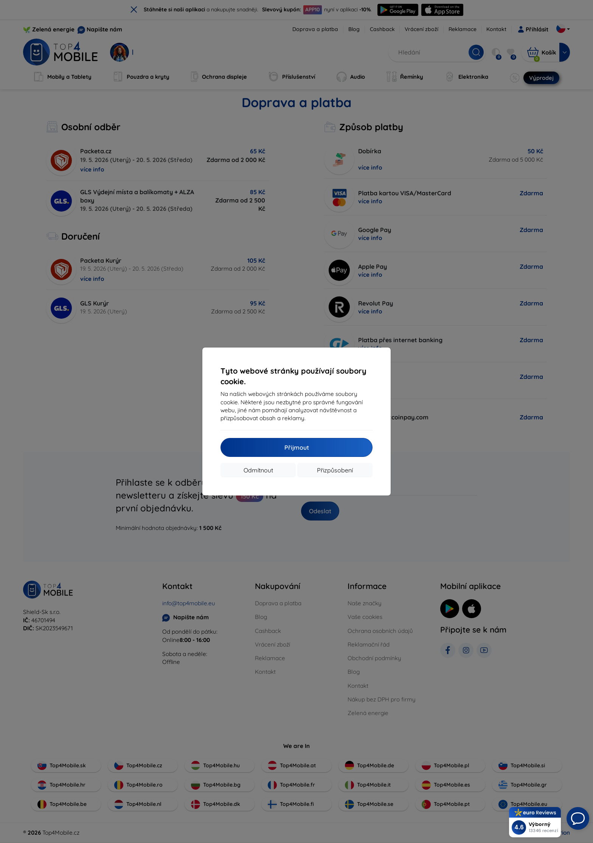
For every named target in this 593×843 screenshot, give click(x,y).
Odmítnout (258, 470)
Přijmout (296, 447)
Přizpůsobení (335, 470)
